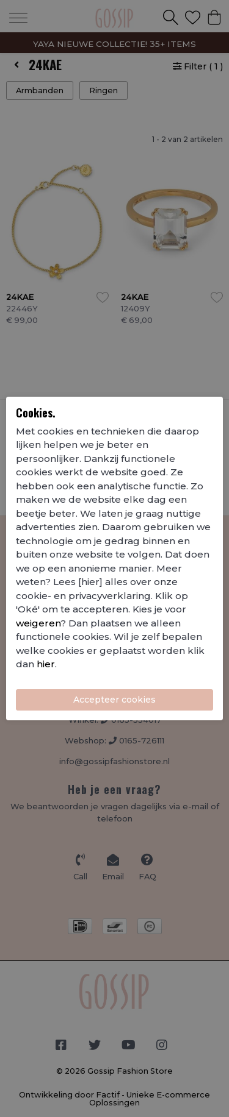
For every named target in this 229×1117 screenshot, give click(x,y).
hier (46, 664)
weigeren (38, 623)
